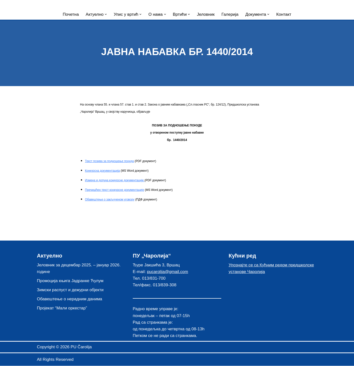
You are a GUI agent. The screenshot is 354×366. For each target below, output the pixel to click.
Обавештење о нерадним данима (69, 299)
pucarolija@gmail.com (167, 272)
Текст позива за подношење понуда (109, 161)
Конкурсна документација (102, 171)
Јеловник (206, 14)
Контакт (284, 14)
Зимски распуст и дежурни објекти (70, 290)
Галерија (229, 14)
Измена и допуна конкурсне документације (115, 180)
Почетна (70, 14)
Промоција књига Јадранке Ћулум (70, 281)
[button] (105, 14)
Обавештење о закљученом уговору (109, 199)
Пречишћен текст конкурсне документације (114, 190)
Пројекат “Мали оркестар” (62, 308)
